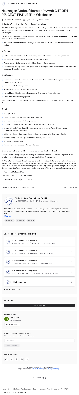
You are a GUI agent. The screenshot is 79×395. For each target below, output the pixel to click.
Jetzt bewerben (39, 305)
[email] (27, 359)
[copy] (6, 359)
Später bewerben (12, 345)
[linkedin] (21, 359)
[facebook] (16, 359)
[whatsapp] (11, 359)
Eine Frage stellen (12, 324)
